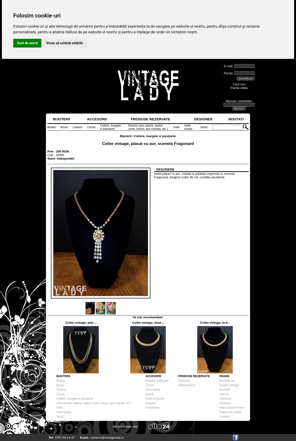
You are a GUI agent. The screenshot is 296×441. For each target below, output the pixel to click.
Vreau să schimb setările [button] (64, 43)
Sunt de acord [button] (27, 43)
